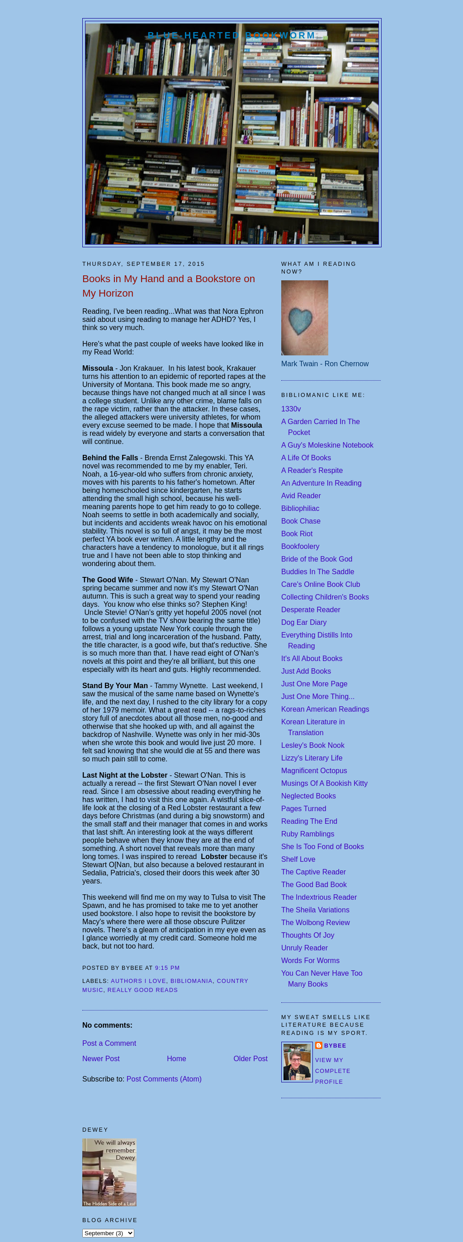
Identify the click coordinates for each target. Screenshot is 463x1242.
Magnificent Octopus (314, 770)
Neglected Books (308, 796)
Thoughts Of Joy (307, 935)
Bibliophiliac (300, 508)
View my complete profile (333, 1071)
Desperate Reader (310, 610)
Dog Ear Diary (303, 622)
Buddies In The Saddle (317, 572)
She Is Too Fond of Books (322, 846)
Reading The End (309, 821)
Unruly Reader (304, 948)
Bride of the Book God (316, 559)
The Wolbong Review (315, 922)
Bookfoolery (300, 546)
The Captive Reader (313, 872)
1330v (291, 409)
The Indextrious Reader (319, 897)
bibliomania (191, 981)
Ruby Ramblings (307, 834)
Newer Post (101, 1059)
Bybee (335, 1046)
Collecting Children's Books (325, 597)
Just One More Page (314, 684)
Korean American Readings (325, 709)
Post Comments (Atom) (164, 1079)
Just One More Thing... (317, 696)
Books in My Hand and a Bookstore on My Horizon (168, 285)
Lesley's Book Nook (313, 745)
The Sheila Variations (315, 910)
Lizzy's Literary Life (312, 758)
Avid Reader (301, 496)
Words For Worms (310, 960)
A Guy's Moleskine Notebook (327, 445)
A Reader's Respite (312, 470)
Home (176, 1059)
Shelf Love (298, 859)
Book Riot (296, 534)
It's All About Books (312, 658)
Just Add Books (306, 671)
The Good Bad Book (314, 884)
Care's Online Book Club (320, 584)
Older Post (250, 1059)
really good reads (143, 990)
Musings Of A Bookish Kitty (324, 783)
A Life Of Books (306, 458)
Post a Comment (109, 1043)
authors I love (138, 981)
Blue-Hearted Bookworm (232, 35)
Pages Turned (303, 808)
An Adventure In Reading (321, 483)
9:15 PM (167, 968)
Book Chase (301, 521)
